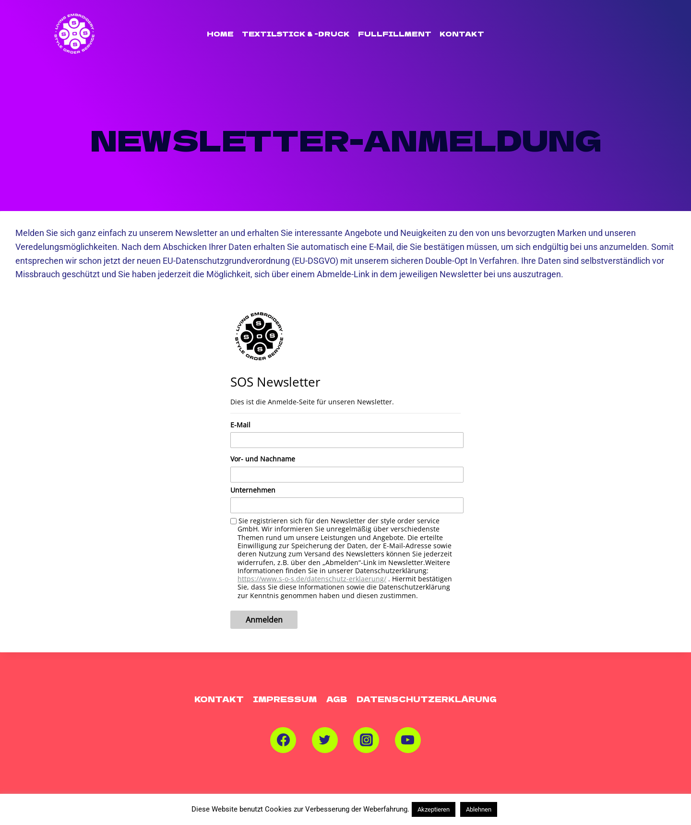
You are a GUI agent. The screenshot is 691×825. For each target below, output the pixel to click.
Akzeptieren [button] (433, 809)
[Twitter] (325, 740)
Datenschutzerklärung (427, 699)
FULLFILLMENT (394, 33)
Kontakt (462, 33)
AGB (336, 699)
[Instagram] (366, 740)
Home (220, 33)
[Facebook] (283, 740)
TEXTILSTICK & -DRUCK (296, 33)
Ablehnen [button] (478, 809)
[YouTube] (408, 740)
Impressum (285, 699)
